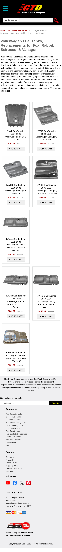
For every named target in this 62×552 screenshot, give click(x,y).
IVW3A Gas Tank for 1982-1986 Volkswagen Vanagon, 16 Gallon (46, 135)
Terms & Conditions (14, 468)
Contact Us (10, 457)
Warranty (9, 471)
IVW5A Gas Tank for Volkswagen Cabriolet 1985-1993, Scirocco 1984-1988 (16, 356)
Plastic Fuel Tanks (13, 437)
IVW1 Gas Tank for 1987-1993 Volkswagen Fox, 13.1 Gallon (15, 135)
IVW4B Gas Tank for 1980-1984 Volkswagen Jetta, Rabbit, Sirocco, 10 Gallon (16, 301)
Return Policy (11, 463)
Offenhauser (11, 442)
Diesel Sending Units (14, 425)
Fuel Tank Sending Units (16, 422)
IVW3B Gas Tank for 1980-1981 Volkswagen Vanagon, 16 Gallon (15, 189)
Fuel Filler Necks (13, 428)
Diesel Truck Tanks (13, 417)
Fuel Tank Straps (13, 431)
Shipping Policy (12, 466)
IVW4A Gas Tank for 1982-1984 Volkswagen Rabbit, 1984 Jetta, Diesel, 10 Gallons (15, 245)
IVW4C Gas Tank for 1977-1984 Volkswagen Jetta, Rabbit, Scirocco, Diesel (46, 301)
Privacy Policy (11, 460)
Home (2, 30)
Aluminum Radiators (14, 440)
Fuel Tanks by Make (14, 414)
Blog (7, 445)
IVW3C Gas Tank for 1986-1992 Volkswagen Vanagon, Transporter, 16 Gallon (46, 189)
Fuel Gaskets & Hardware (16, 434)
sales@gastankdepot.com (17, 503)
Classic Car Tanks (13, 420)
